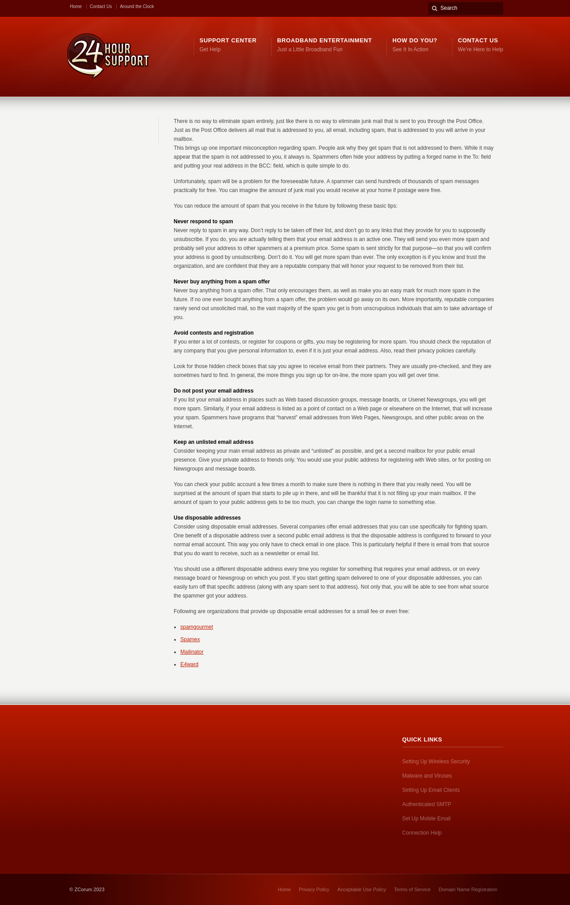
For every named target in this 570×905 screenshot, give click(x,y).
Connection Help (422, 833)
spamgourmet (196, 627)
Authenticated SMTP (426, 804)
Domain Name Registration (468, 889)
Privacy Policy (314, 889)
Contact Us (101, 6)
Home (76, 6)
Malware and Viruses (427, 776)
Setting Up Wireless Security (436, 761)
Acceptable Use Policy (362, 889)
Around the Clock (137, 6)
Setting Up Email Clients (431, 790)
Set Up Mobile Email (426, 818)
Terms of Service (412, 889)
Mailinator (192, 652)
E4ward (189, 664)
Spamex (190, 639)
